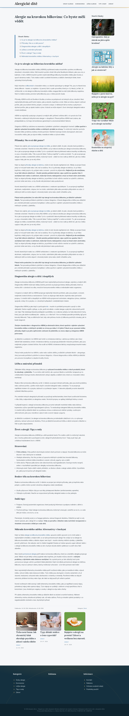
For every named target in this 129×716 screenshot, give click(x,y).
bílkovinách (30, 86)
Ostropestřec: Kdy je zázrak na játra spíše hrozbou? (101, 40)
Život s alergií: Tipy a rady (31, 53)
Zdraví (111, 4)
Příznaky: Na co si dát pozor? (32, 43)
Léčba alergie (91, 4)
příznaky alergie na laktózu (34, 165)
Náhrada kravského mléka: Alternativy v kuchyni (40, 56)
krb (47, 306)
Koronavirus (80, 4)
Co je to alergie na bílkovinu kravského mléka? (39, 40)
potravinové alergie (29, 554)
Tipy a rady (102, 4)
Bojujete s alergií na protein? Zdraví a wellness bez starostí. (74, 635)
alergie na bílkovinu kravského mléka (37, 535)
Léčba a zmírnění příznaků (31, 50)
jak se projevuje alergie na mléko (39, 146)
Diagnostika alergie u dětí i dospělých (35, 46)
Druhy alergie (68, 4)
